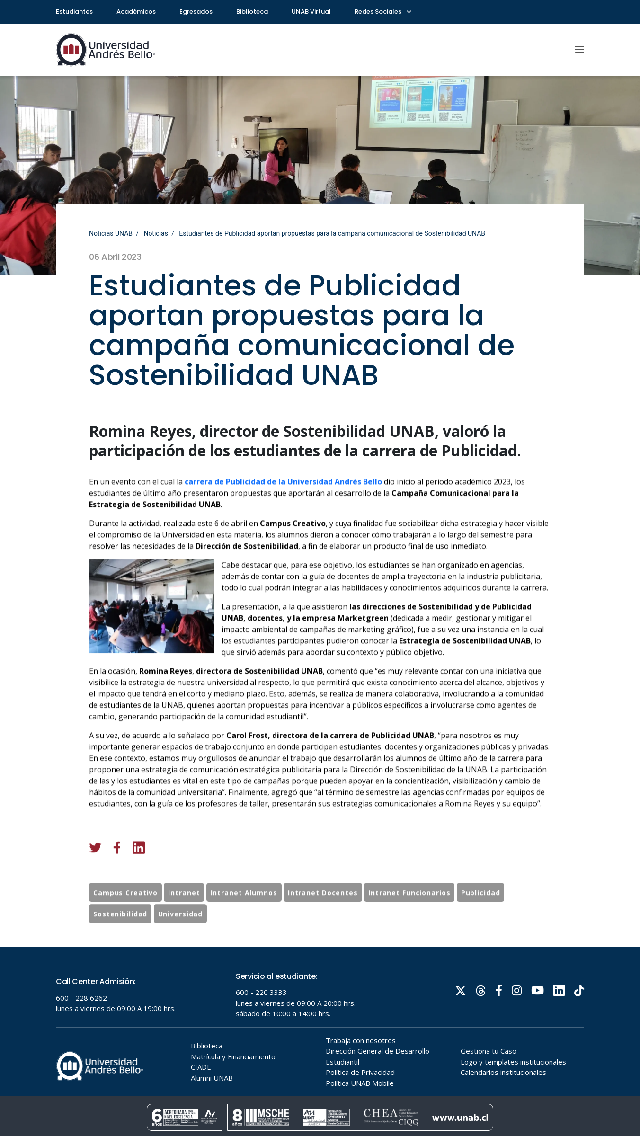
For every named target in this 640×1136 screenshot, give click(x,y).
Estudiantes (74, 11)
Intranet (184, 910)
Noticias (155, 233)
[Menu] (580, 49)
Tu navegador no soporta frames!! (320, 1041)
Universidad (180, 931)
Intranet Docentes (323, 910)
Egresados (196, 11)
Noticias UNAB (111, 233)
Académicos (136, 11)
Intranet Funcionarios (409, 910)
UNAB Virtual (311, 11)
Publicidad (480, 910)
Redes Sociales (382, 11)
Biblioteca (252, 11)
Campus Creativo (125, 910)
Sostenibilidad (120, 931)
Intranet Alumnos (244, 910)
